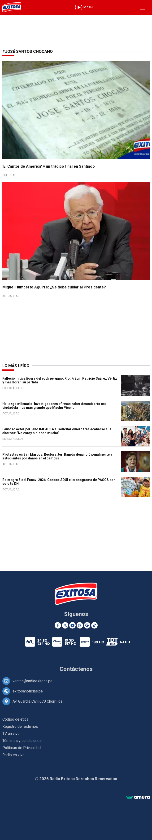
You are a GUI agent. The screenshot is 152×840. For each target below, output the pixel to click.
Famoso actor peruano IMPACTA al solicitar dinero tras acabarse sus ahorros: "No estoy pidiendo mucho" (56, 431)
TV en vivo (11, 733)
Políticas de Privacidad (21, 748)
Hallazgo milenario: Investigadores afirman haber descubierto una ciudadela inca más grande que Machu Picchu (54, 405)
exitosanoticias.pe (28, 691)
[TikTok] (94, 625)
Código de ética (15, 719)
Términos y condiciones (22, 740)
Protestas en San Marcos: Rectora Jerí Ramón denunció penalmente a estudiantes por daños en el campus (57, 456)
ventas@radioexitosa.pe (32, 681)
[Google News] (87, 625)
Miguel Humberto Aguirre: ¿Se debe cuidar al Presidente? (54, 287)
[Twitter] (65, 625)
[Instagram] (80, 625)
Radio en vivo (13, 755)
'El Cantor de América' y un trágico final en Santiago (48, 166)
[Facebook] (58, 625)
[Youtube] (72, 625)
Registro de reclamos (20, 726)
